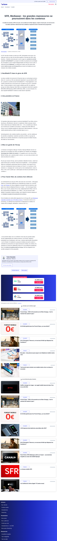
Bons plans (24, 270)
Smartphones (5, 510)
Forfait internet (15, 270)
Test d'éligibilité (5, 536)
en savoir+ (20, 303)
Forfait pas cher (5, 523)
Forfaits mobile (5, 507)
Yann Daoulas (4, 51)
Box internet (4, 505)
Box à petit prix (5, 520)
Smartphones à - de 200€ (8, 525)
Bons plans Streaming (7, 528)
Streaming (4, 512)
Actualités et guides (6, 534)
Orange (7, 185)
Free (2, 185)
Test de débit (5, 539)
